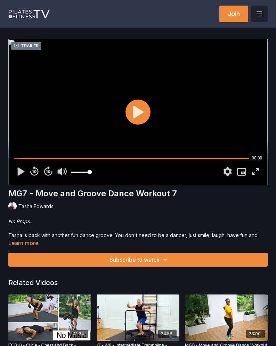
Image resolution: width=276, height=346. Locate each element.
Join (234, 13)
